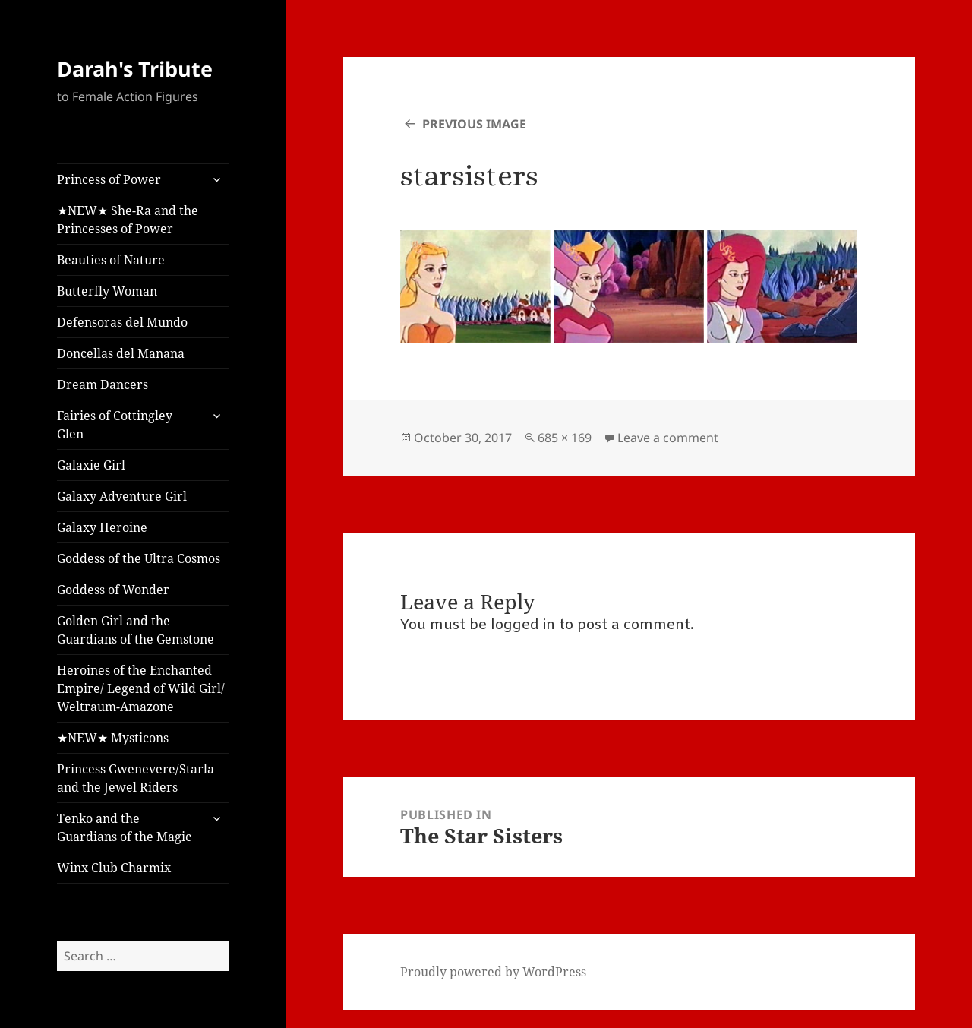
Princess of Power (109, 179)
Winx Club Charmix (114, 867)
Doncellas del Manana (121, 353)
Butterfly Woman (107, 291)
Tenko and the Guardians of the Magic (124, 827)
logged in (523, 625)
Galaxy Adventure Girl (122, 496)
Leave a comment (667, 437)
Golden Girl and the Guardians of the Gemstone (135, 629)
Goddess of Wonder (113, 589)
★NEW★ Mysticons (113, 737)
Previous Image (474, 123)
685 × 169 (565, 437)
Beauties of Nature (111, 259)
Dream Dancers (102, 384)
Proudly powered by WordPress (493, 971)
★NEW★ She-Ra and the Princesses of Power (127, 219)
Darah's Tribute (135, 69)
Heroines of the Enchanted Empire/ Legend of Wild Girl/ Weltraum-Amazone (141, 688)
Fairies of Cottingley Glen (114, 424)
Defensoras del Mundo (122, 322)
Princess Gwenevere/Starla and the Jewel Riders (135, 778)
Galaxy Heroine (102, 527)
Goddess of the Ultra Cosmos (138, 558)
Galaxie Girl (91, 465)
